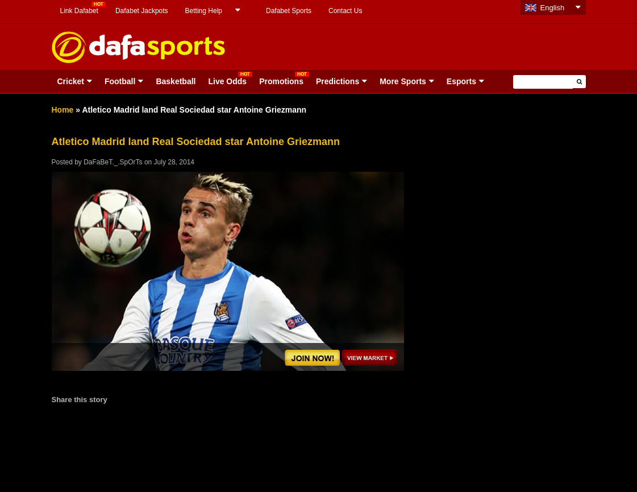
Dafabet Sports (288, 11)
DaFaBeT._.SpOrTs (113, 162)
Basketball (175, 81)
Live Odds (227, 81)
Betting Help (203, 11)
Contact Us (345, 11)
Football (120, 81)
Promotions (281, 81)
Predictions (337, 81)
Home (63, 109)
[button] (579, 81)
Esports (461, 81)
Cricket (70, 81)
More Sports (403, 81)
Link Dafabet (79, 11)
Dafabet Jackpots (141, 11)
